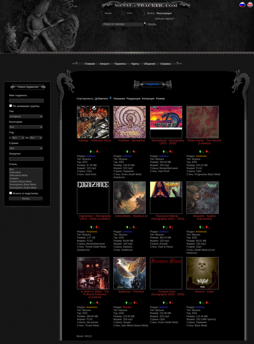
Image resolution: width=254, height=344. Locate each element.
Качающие (148, 98)
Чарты (135, 63)
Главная (90, 63)
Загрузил (15, 153)
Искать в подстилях (25, 193)
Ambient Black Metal (26, 181)
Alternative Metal (26, 175)
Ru (242, 5)
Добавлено (103, 98)
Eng (250, 5)
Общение (149, 63)
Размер (160, 98)
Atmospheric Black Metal (26, 184)
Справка (165, 63)
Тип (11, 111)
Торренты (120, 63)
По (27, 137)
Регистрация (163, 13)
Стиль (13, 164)
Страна (13, 143)
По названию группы (26, 106)
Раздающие (133, 98)
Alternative (26, 172)
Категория (15, 121)
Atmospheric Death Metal (26, 187)
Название (119, 98)
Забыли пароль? (165, 18)
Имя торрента (18, 95)
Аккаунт (104, 63)
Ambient (26, 178)
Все (26, 169)
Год (11, 132)
